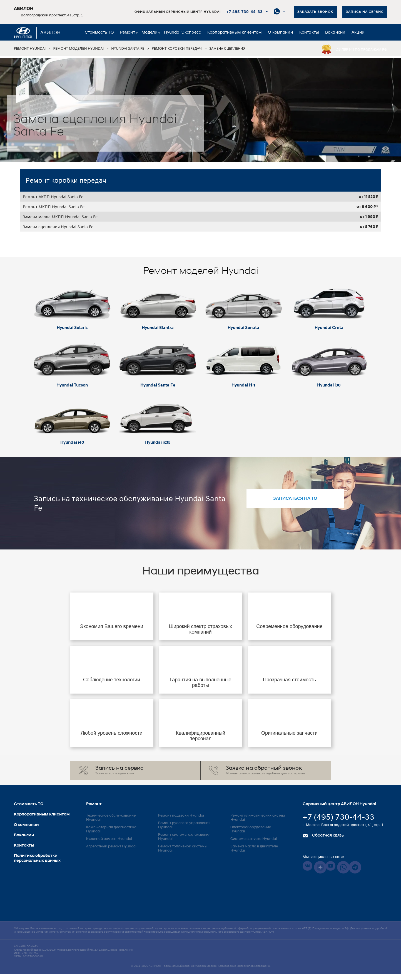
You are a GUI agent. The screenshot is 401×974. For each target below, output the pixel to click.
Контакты (309, 33)
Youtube (330, 866)
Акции (358, 33)
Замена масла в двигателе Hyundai (254, 848)
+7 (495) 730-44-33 (338, 818)
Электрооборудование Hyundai (250, 829)
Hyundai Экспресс (182, 33)
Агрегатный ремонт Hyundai (111, 846)
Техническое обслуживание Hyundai (111, 818)
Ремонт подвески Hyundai (181, 815)
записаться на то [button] (295, 498)
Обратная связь (323, 836)
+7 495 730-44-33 (244, 12)
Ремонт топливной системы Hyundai (182, 848)
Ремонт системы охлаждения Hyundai (184, 837)
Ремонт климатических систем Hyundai (257, 818)
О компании (280, 33)
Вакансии (335, 33)
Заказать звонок (315, 12)
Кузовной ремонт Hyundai (109, 839)
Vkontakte (307, 866)
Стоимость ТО (99, 33)
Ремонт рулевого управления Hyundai (184, 825)
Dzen (320, 867)
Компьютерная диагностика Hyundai (111, 829)
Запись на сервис (364, 12)
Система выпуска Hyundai (253, 839)
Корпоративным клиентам (234, 33)
